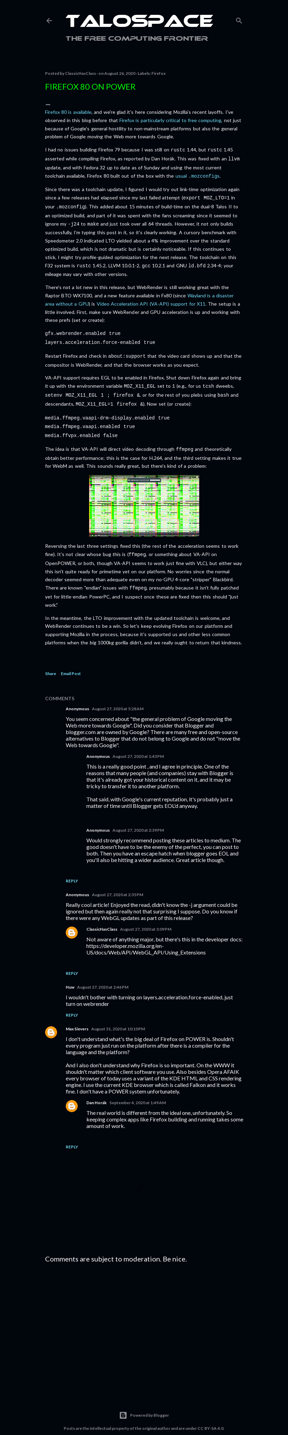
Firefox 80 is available (68, 112)
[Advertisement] (144, 1315)
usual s (197, 174)
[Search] (239, 19)
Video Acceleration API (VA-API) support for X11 (151, 299)
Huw (70, 974)
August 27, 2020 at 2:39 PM (138, 817)
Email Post (71, 660)
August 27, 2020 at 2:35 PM (117, 881)
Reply (72, 867)
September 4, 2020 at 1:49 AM (137, 1089)
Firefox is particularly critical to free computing (170, 120)
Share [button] (50, 660)
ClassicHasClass (101, 916)
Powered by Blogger (144, 1402)
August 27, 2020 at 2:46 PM (102, 974)
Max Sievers (77, 1015)
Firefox (158, 73)
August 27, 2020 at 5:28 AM (117, 695)
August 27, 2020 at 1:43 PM (138, 743)
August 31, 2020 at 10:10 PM (118, 1015)
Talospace (139, 22)
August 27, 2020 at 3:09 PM (145, 916)
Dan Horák (96, 1089)
